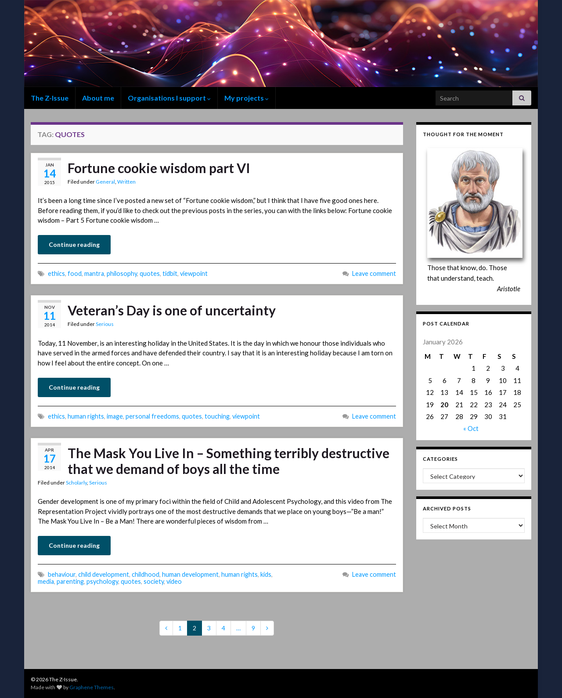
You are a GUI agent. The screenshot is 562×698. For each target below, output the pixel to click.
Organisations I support (169, 98)
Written (126, 181)
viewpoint (194, 273)
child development (103, 574)
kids (265, 574)
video (174, 581)
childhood (145, 574)
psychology (102, 581)
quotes (150, 273)
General (105, 181)
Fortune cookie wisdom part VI (159, 168)
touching (217, 416)
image (115, 416)
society (154, 581)
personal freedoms (152, 416)
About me (98, 98)
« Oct (471, 428)
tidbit (169, 273)
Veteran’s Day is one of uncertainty (172, 310)
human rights (86, 416)
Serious (105, 324)
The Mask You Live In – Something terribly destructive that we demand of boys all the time (228, 461)
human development (190, 574)
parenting (70, 581)
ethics (56, 273)
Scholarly (76, 482)
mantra (94, 273)
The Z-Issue (49, 98)
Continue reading (74, 244)
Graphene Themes (91, 687)
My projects (246, 98)
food (75, 273)
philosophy (122, 273)
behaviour (62, 574)
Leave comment (374, 273)
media (46, 581)
